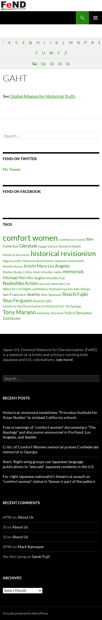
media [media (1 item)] (58, 272)
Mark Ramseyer (31, 546)
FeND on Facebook (22, 191)
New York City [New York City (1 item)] (60, 284)
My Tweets (12, 169)
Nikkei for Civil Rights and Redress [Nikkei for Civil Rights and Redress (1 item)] (25, 289)
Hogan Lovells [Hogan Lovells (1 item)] (12, 261)
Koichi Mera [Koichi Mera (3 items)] (35, 265)
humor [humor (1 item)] (49, 261)
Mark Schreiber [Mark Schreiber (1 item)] (43, 272)
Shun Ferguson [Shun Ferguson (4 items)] (17, 300)
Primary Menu (95, 17)
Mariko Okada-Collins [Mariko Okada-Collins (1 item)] (17, 272)
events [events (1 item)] (80, 239)
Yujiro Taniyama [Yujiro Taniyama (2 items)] (77, 312)
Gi (51, 63)
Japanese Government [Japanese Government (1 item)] (69, 261)
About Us (25, 517)
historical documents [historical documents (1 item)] (16, 255)
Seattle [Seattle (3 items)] (33, 294)
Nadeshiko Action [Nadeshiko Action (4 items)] (20, 283)
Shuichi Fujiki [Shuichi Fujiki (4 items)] (75, 294)
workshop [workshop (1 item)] (43, 313)
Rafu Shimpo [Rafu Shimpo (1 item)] (82, 289)
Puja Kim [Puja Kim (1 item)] (67, 289)
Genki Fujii (41, 556)
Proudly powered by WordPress (25, 613)
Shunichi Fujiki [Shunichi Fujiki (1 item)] (42, 301)
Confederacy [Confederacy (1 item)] (67, 239)
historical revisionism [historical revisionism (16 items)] (63, 253)
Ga (34, 63)
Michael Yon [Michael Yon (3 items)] (14, 277)
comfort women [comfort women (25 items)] (30, 237)
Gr (68, 63)
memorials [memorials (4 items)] (73, 271)
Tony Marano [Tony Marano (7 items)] (19, 312)
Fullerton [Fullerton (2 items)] (10, 246)
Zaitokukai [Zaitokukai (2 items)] (12, 318)
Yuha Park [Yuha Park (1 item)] (57, 313)
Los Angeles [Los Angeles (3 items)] (59, 265)
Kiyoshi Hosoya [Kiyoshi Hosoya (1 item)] (13, 266)
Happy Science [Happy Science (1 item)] (47, 246)
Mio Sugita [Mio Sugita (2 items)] (36, 277)
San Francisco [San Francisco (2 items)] (14, 294)
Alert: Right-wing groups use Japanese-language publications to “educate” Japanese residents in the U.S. (48, 464)
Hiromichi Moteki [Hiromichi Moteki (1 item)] (69, 246)
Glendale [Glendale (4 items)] (28, 246)
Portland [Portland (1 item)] (54, 289)
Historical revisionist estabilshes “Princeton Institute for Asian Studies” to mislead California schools (50, 415)
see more (64, 359)
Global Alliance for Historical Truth (42, 96)
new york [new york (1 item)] (45, 284)
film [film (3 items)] (89, 239)
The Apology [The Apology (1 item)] (73, 306)
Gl (59, 63)
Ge (43, 63)
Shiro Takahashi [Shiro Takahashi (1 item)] (51, 294)
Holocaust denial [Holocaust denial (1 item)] (33, 261)
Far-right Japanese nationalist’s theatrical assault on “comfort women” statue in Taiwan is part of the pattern (49, 479)
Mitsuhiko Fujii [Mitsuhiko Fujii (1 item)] (55, 278)
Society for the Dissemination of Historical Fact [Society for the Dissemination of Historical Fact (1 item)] (33, 306)
